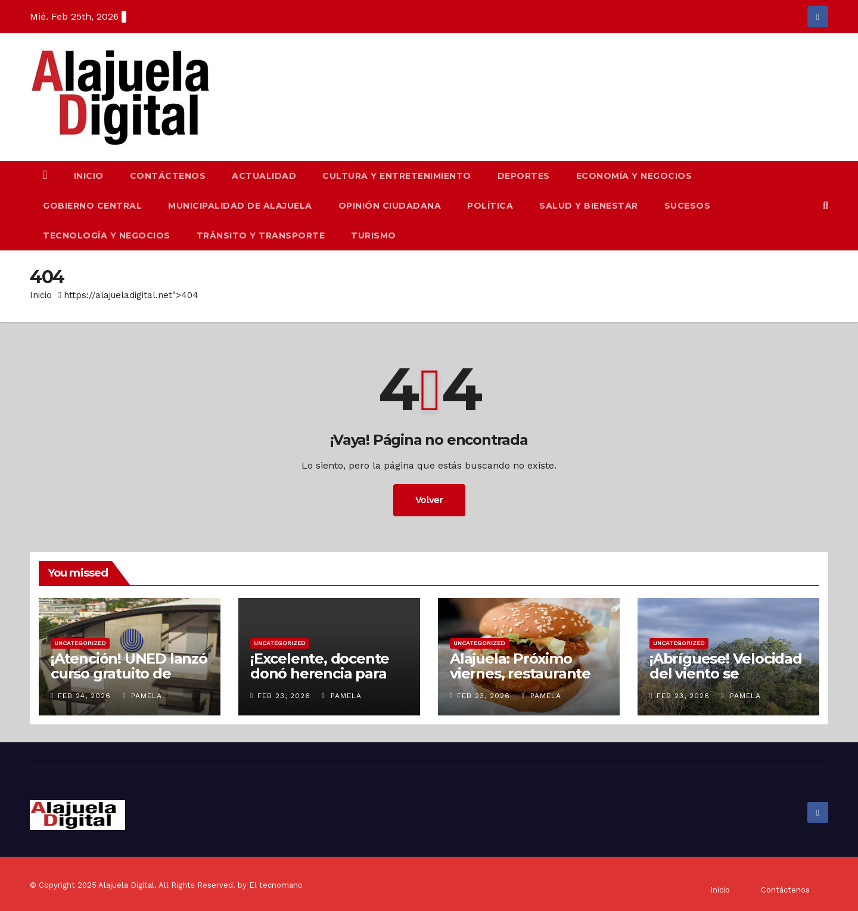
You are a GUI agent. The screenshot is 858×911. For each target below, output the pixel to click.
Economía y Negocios (634, 176)
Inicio (89, 176)
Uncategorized (80, 643)
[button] (825, 205)
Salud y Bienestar (588, 205)
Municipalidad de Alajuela (240, 205)
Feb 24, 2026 (84, 696)
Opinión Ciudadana (390, 205)
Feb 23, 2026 (283, 696)
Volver (429, 500)
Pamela (141, 696)
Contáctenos (168, 176)
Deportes (524, 176)
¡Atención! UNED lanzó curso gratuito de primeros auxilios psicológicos (129, 681)
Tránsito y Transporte (261, 235)
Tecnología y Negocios (106, 235)
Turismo (373, 235)
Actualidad (264, 176)
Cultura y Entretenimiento (396, 176)
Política (490, 205)
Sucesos (687, 205)
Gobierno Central (92, 205)
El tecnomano (276, 885)
